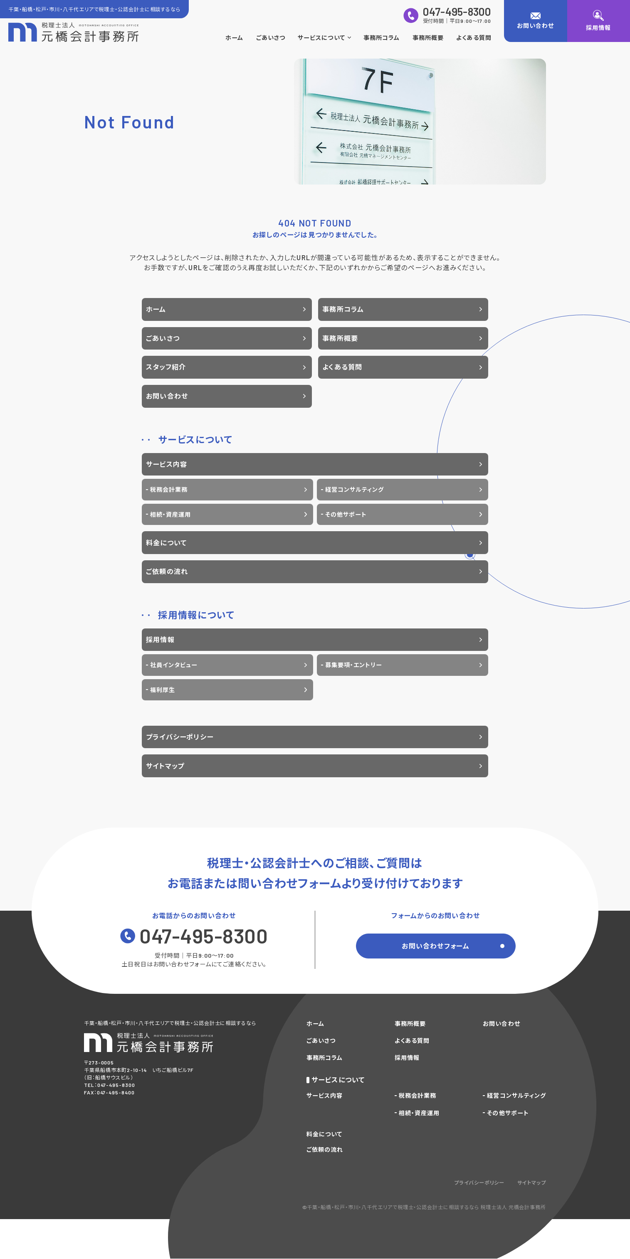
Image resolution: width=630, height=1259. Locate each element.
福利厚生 (162, 689)
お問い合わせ (167, 396)
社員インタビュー (174, 664)
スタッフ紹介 (166, 367)
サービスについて (324, 37)
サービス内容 (166, 464)
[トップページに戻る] (73, 32)
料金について (166, 543)
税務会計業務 (169, 489)
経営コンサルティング (354, 489)
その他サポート (346, 514)
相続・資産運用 (170, 514)
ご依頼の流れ (167, 571)
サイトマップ (165, 766)
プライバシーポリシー (179, 737)
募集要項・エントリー (354, 664)
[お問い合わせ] (535, 21)
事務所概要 (428, 37)
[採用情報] (598, 21)
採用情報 (160, 639)
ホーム (234, 37)
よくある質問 (473, 37)
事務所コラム (381, 37)
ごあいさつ (270, 37)
